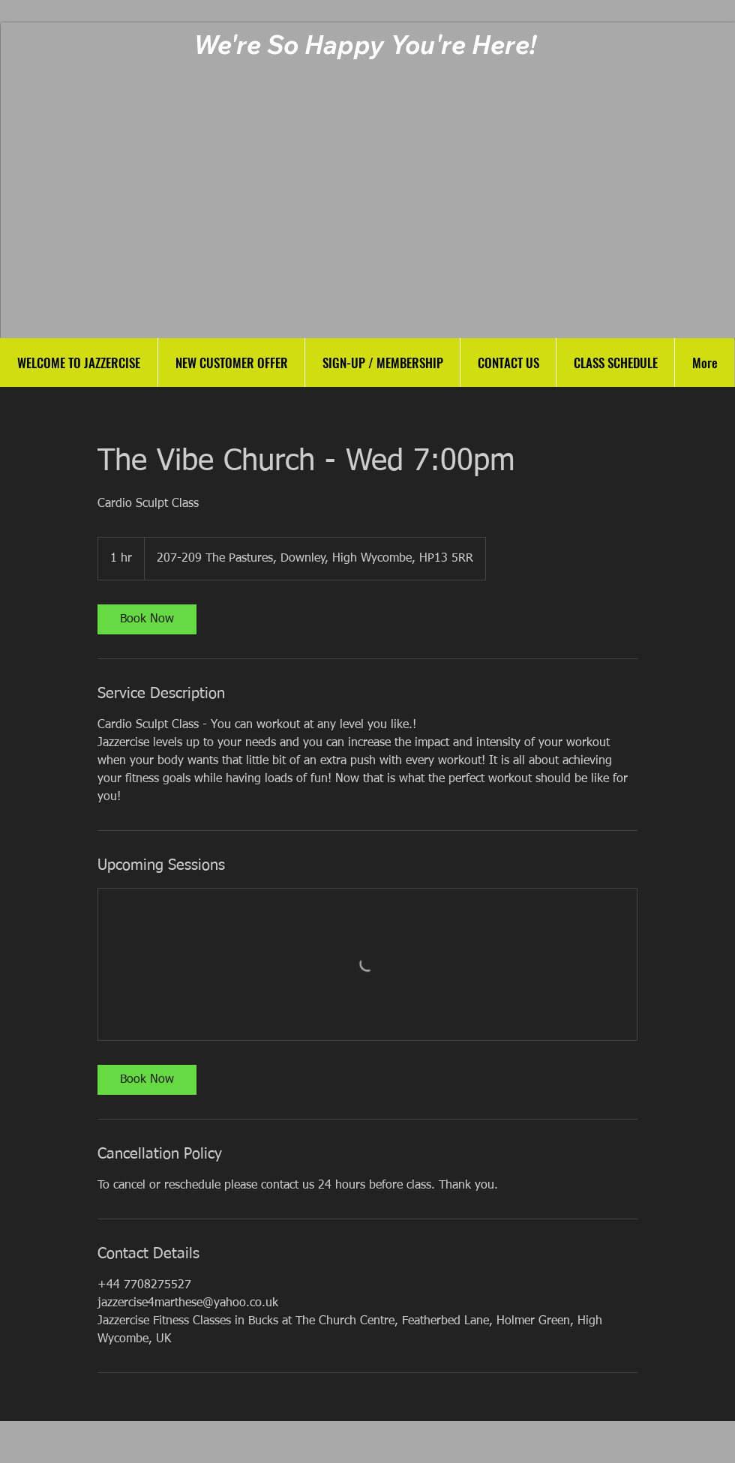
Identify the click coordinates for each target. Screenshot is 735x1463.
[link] (147, 619)
